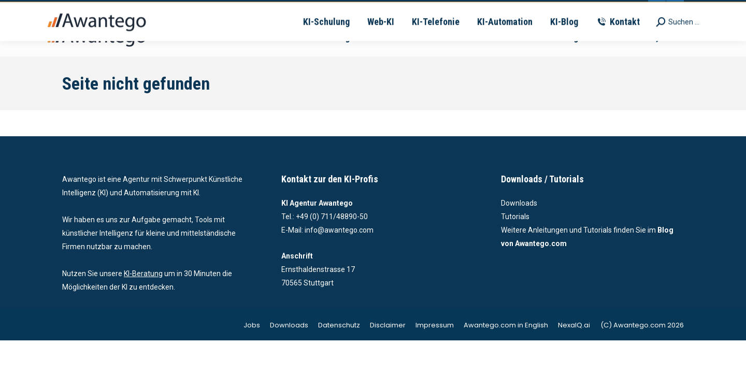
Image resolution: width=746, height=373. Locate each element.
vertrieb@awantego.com (308, 9)
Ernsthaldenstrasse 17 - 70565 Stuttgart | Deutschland (448, 9)
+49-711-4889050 (222, 9)
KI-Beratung (143, 273)
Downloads (519, 203)
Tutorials (515, 216)
